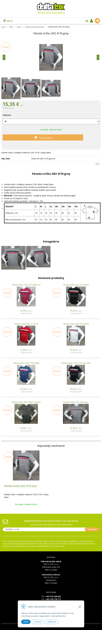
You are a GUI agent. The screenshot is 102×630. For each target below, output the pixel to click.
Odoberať (92, 529)
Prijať (26, 622)
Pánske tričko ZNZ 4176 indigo (26, 363)
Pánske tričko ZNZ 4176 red (26, 324)
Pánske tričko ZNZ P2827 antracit (26, 402)
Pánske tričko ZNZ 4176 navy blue (76, 363)
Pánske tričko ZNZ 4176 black (76, 284)
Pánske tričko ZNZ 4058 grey (75, 402)
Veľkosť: (7, 115)
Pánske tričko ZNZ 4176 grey (20, 485)
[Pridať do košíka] (51, 137)
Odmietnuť (51, 622)
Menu (8, 20)
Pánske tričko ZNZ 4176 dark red (26, 284)
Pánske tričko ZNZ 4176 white (76, 324)
